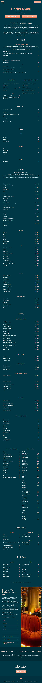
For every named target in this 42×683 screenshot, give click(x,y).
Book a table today (11, 655)
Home (17, 12)
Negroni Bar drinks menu (8, 617)
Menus (20, 12)
